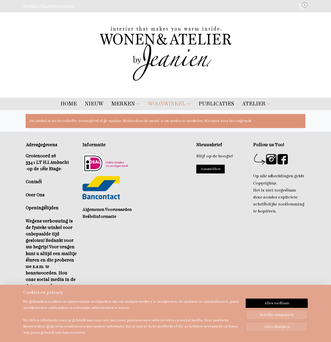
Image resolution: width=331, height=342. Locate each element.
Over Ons (35, 195)
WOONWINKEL (169, 104)
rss (169, 332)
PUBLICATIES (216, 104)
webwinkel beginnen (186, 332)
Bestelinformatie (99, 216)
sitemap (159, 332)
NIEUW (94, 104)
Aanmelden (210, 169)
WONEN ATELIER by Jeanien (48, 6)
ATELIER (256, 104)
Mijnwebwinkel (226, 332)
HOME (69, 104)
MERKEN (125, 104)
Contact (34, 182)
